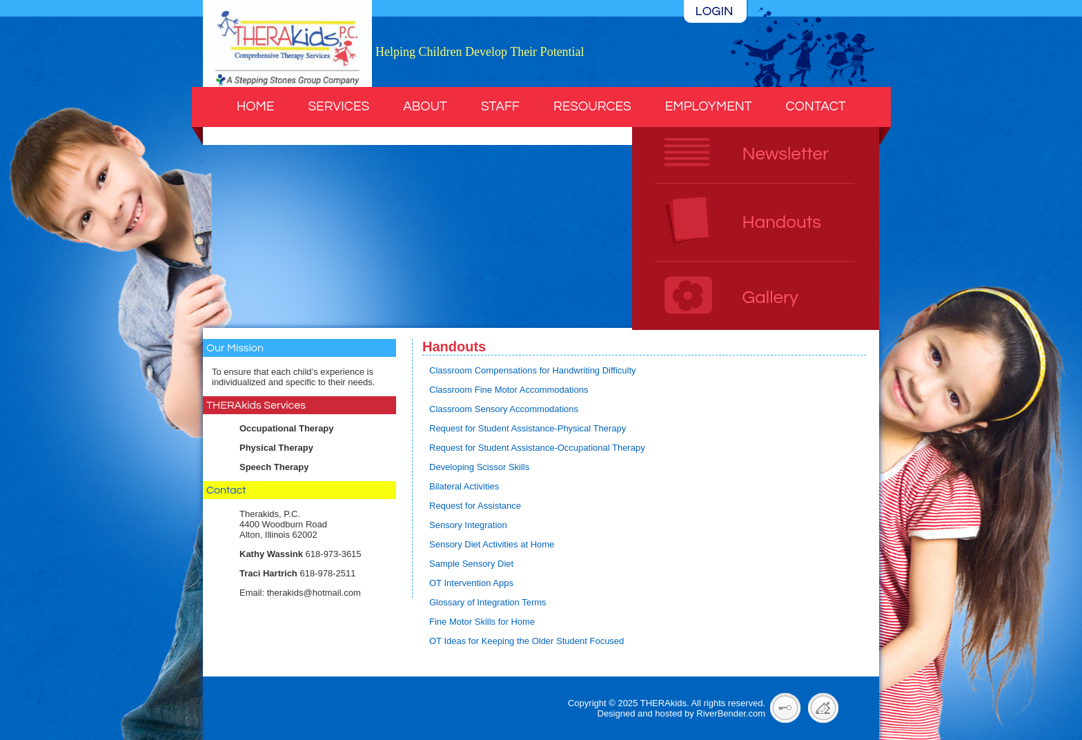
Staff (500, 106)
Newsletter (785, 154)
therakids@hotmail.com (314, 592)
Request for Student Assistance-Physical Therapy (527, 428)
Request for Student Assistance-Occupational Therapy (537, 447)
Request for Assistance (475, 505)
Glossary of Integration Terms (488, 602)
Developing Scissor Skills (479, 467)
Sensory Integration (468, 525)
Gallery (770, 297)
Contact (815, 106)
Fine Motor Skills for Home (482, 621)
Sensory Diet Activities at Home (491, 544)
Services (338, 106)
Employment (708, 106)
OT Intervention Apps (471, 583)
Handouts (781, 222)
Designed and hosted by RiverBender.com (682, 713)
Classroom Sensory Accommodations (503, 409)
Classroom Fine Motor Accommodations (508, 389)
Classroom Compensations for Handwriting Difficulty (532, 370)
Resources (592, 106)
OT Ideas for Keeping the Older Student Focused (526, 641)
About (425, 106)
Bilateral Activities (464, 486)
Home (255, 106)
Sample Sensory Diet (471, 563)
